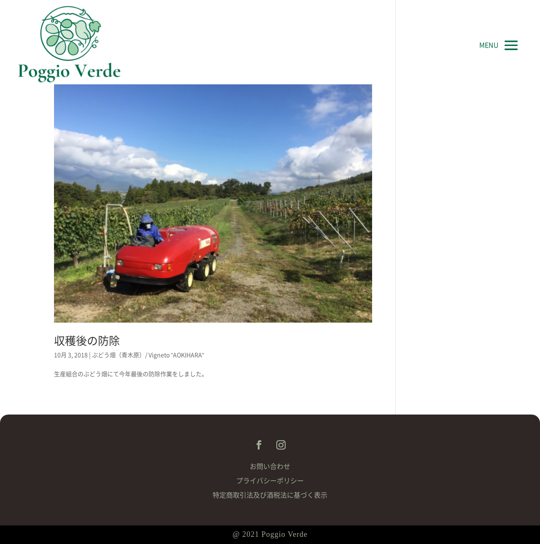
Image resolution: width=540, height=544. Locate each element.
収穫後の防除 (87, 340)
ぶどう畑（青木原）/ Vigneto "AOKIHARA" (148, 355)
